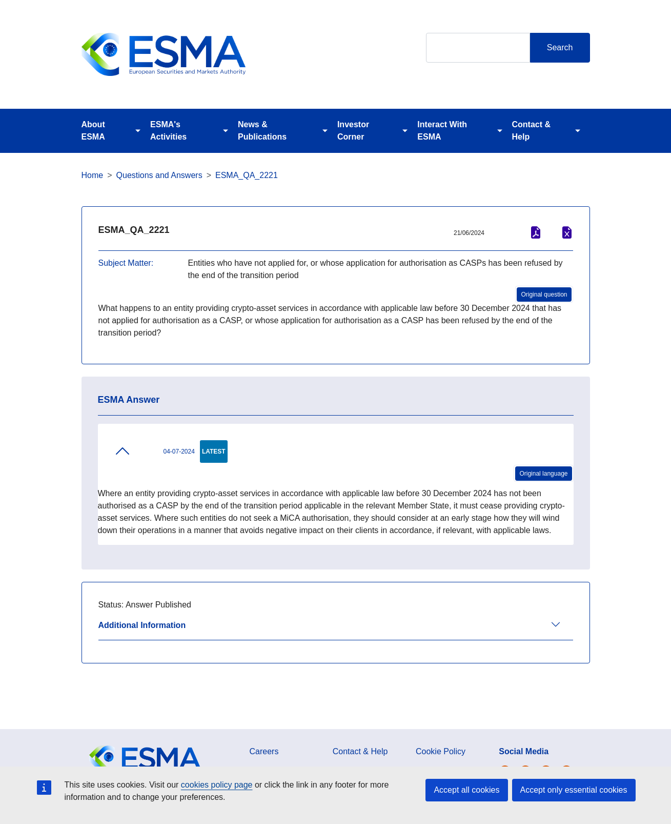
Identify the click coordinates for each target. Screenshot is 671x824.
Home (93, 175)
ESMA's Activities (168, 130)
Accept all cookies (466, 790)
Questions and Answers (159, 175)
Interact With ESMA (442, 130)
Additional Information (142, 625)
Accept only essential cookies (573, 790)
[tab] (335, 629)
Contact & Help (531, 130)
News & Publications (262, 130)
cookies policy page (217, 784)
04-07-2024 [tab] (154, 451)
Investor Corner (353, 130)
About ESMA (93, 130)
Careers (264, 751)
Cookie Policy (440, 751)
